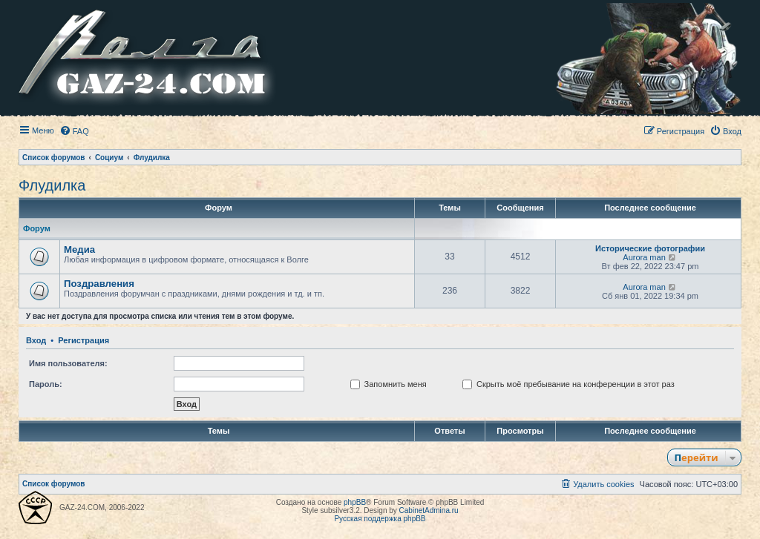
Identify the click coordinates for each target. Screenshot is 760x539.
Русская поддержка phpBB (379, 519)
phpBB (355, 502)
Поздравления (99, 283)
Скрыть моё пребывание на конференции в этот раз (568, 384)
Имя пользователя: (68, 363)
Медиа (79, 249)
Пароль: (45, 384)
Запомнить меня (388, 384)
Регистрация (83, 340)
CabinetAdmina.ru (429, 510)
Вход (36, 340)
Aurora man (644, 257)
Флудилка (52, 185)
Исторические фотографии (650, 248)
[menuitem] (74, 131)
